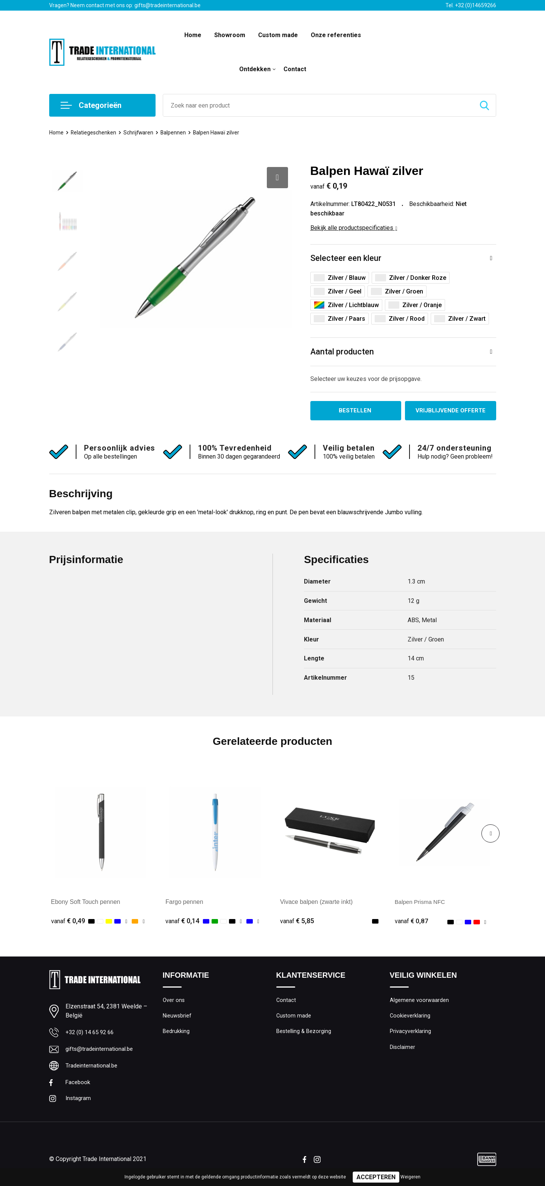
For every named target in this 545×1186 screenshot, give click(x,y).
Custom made (278, 35)
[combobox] (318, 105)
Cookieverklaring (410, 1017)
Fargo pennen (184, 903)
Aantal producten (342, 352)
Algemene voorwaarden (419, 1001)
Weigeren (410, 1177)
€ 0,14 (182, 922)
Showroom (229, 35)
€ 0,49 (68, 922)
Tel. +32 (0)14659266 (470, 5)
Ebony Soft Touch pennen (85, 903)
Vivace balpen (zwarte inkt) (316, 903)
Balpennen (176, 132)
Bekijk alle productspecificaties (353, 227)
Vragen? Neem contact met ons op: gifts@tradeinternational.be (125, 5)
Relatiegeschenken (95, 132)
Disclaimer (403, 1050)
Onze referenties (336, 35)
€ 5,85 (297, 922)
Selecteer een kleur (346, 258)
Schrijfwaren (140, 132)
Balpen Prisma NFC (421, 903)
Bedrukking (176, 1034)
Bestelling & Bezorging (304, 1034)
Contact (294, 69)
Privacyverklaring (410, 1034)
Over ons (174, 1001)
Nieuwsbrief (177, 1017)
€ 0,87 (412, 922)
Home (192, 35)
